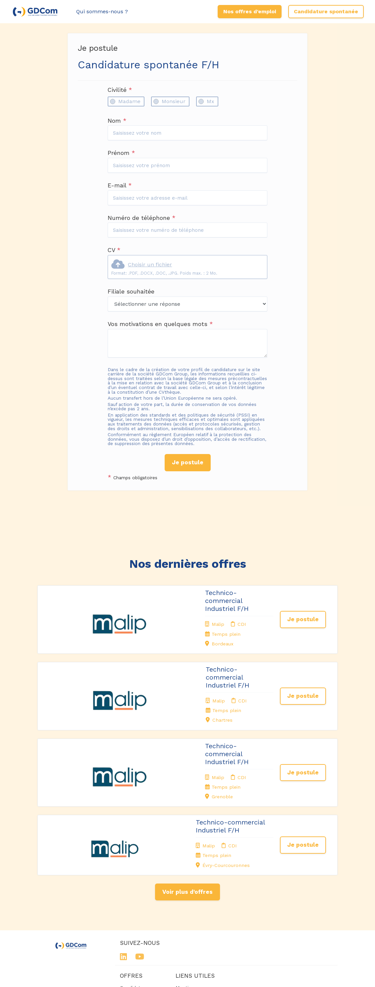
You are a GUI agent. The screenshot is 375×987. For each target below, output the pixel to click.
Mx (210, 101)
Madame (129, 101)
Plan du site (189, 888)
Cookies (185, 880)
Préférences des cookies (194, 912)
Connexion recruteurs (188, 899)
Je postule (187, 462)
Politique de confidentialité (192, 870)
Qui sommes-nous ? (102, 11)
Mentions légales (186, 857)
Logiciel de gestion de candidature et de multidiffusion (187, 975)
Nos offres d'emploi (249, 11)
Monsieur (174, 101)
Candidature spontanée (326, 11)
